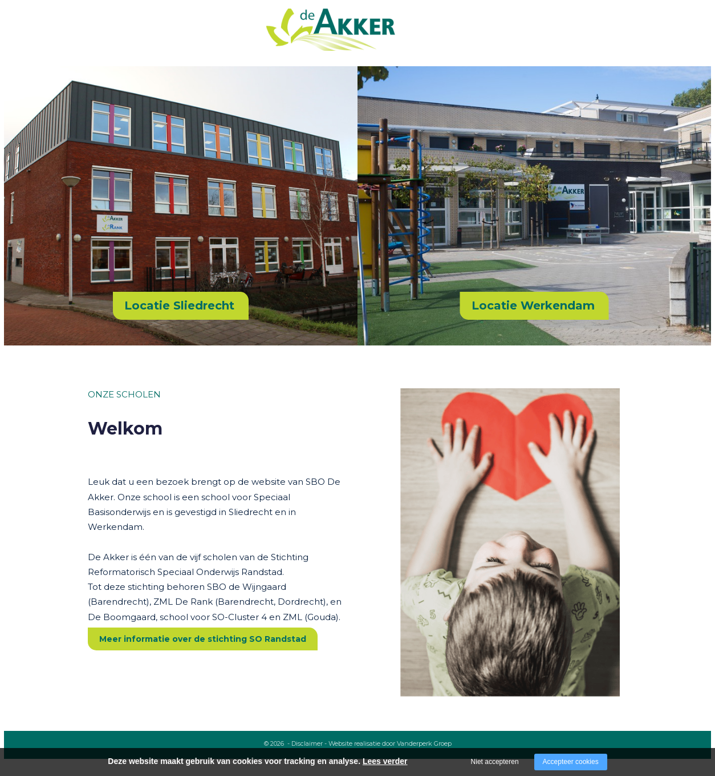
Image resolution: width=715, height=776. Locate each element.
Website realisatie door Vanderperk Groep (390, 743)
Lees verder (385, 761)
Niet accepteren (495, 762)
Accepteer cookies (571, 762)
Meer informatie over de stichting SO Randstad (202, 639)
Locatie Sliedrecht (179, 305)
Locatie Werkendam (533, 305)
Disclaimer (307, 743)
